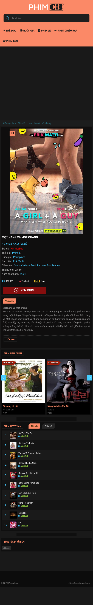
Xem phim (24, 290)
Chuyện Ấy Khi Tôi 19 (28, 473)
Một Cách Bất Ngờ (27, 493)
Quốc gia (27, 30)
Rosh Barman (38, 265)
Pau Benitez (53, 265)
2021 (23, 274)
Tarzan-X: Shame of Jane (30, 453)
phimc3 (6, 548)
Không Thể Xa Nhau (27, 463)
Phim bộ (48, 426)
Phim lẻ (44, 30)
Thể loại (9, 30)
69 (19, 523)
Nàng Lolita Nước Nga (28, 483)
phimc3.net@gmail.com (79, 583)
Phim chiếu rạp (65, 30)
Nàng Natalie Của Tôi (58, 406)
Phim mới (10, 41)
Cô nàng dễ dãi (10, 406)
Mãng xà (22, 513)
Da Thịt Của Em (25, 433)
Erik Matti (18, 261)
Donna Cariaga (21, 265)
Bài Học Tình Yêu (26, 443)
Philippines (19, 257)
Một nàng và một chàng (40, 123)
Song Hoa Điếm (25, 503)
